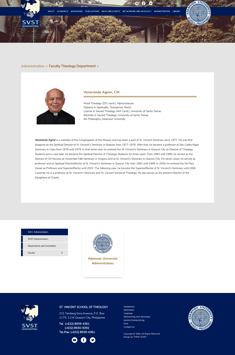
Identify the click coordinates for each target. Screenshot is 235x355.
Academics (62, 11)
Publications (92, 11)
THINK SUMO (139, 337)
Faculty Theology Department (72, 66)
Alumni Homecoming (134, 320)
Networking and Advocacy (137, 11)
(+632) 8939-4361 (77, 324)
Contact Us (129, 327)
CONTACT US (162, 3)
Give (126, 324)
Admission (129, 310)
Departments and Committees (42, 246)
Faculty (45, 253)
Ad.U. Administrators (38, 232)
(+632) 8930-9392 (77, 328)
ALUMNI (175, 3)
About (51, 11)
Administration (162, 11)
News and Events (111, 11)
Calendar (128, 313)
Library (176, 11)
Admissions (77, 11)
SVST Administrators (38, 239)
